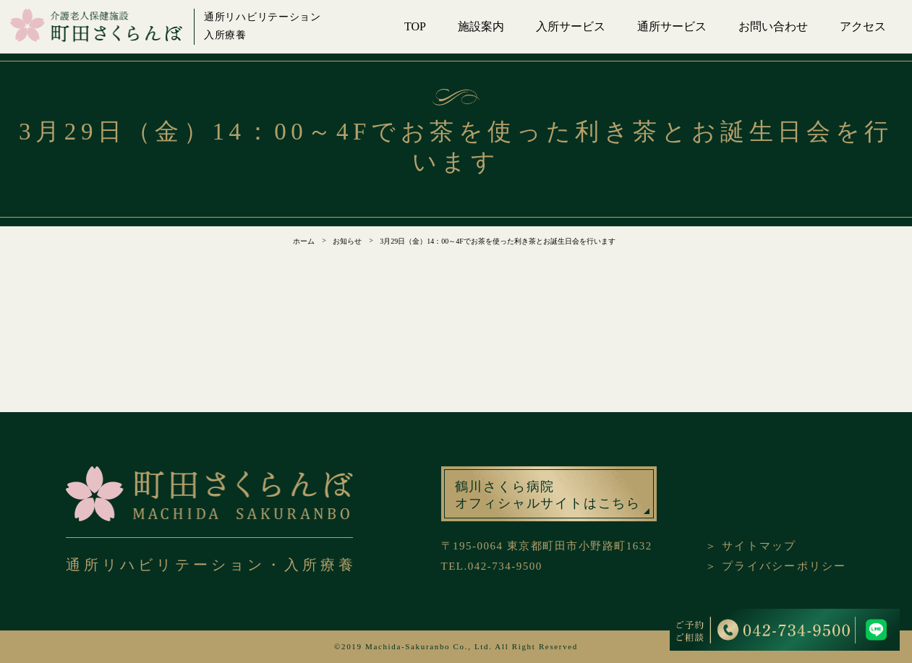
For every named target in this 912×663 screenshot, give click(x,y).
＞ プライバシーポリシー (776, 566)
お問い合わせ (773, 26)
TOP (415, 26)
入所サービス (570, 26)
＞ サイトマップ (751, 546)
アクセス (863, 26)
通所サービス (672, 26)
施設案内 (481, 26)
